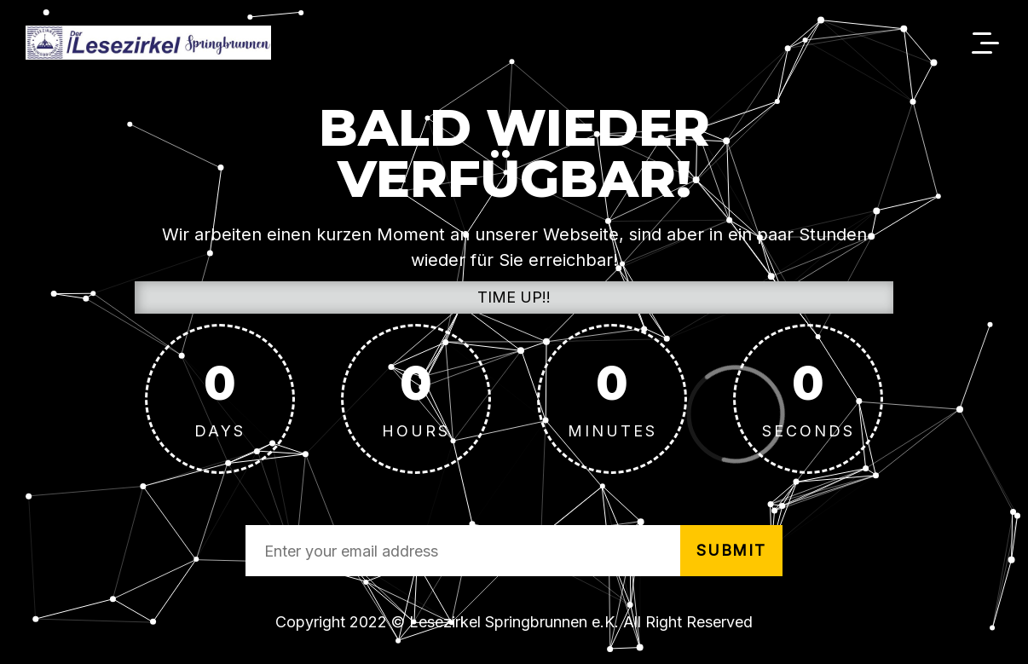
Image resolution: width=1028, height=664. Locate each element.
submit (731, 550)
